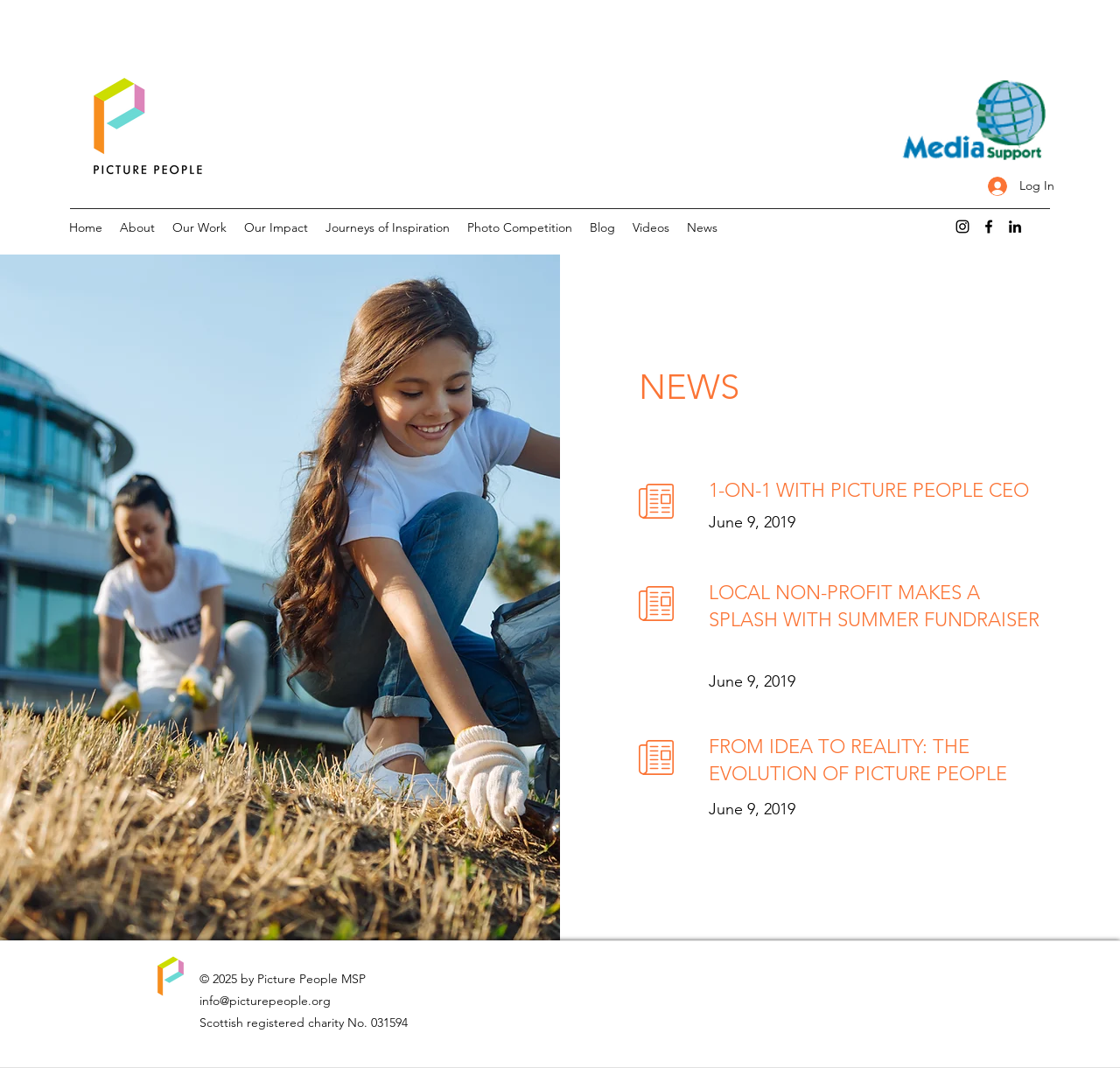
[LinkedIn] (1015, 226)
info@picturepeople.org (265, 1001)
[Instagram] (962, 226)
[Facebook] (989, 226)
